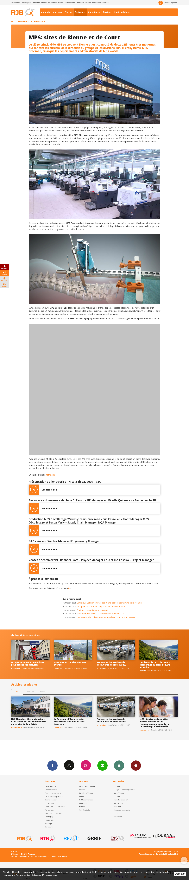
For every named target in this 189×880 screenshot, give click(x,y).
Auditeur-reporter (167, 3)
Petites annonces (86, 800)
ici (69, 588)
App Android (136, 765)
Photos (68, 12)
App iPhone (119, 765)
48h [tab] (17, 692)
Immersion (39, 21)
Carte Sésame (69, 3)
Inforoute (36, 3)
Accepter (180, 874)
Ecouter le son (43, 490)
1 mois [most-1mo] (42, 692)
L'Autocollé (49, 820)
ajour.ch (45, 12)
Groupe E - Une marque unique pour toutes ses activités (94, 606)
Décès (60, 3)
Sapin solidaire (122, 12)
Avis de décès (84, 810)
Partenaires (117, 803)
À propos (116, 786)
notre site (50, 474)
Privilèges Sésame (84, 3)
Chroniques (94, 12)
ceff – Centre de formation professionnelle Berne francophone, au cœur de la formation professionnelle (154, 723)
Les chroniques (51, 790)
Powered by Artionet (146, 854)
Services (107, 12)
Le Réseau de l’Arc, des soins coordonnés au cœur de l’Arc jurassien (99, 617)
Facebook (52, 765)
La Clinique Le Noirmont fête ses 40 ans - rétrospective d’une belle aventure (102, 603)
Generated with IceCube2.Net (167, 854)
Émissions (80, 12)
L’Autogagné (50, 817)
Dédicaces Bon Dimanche (55, 806)
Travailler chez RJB (120, 800)
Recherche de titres (53, 793)
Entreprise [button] (26, 3)
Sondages (48, 823)
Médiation (117, 806)
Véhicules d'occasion (100, 3)
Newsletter (117, 817)
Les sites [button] (16, 3)
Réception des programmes (124, 790)
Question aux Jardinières (54, 813)
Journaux (57, 12)
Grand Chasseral (51, 800)
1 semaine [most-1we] (30, 692)
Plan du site (62, 856)
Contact (116, 813)
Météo (81, 796)
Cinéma (82, 790)
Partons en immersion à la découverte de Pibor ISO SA (93, 613)
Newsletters (102, 765)
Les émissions (50, 786)
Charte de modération (122, 810)
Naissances (52, 3)
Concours (48, 827)
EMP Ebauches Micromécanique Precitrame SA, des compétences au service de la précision (29, 721)
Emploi (44, 3)
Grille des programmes (54, 796)
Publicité (116, 796)
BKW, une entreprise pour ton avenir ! (86, 610)
